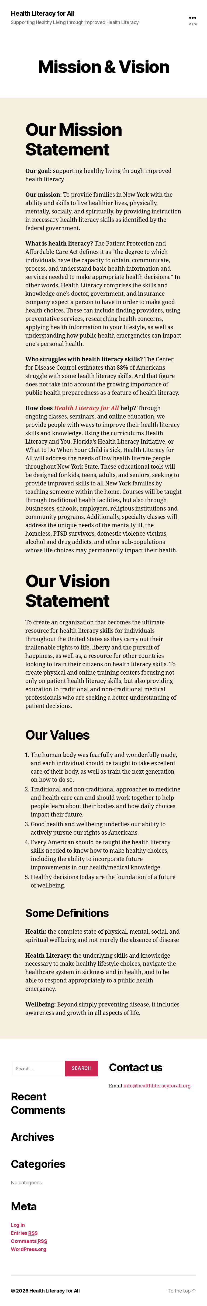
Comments (29, 1241)
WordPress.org (28, 1249)
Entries (24, 1233)
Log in (18, 1225)
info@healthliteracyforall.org (157, 1086)
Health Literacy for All (42, 13)
